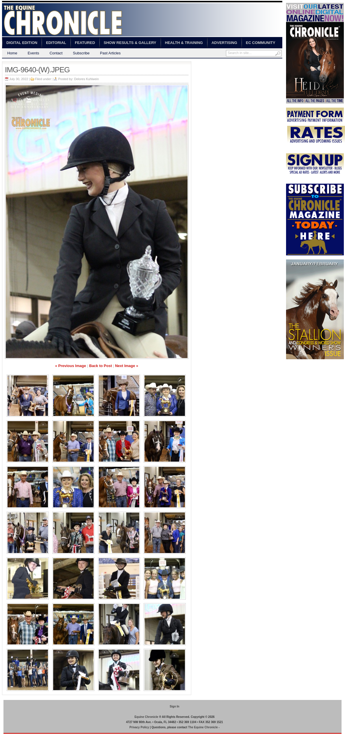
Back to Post (100, 366)
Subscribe (81, 53)
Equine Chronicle (146, 716)
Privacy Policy (139, 727)
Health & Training (184, 42)
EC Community (260, 42)
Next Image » (126, 366)
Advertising (224, 42)
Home (12, 53)
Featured (85, 42)
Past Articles (110, 53)
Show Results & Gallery (130, 42)
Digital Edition (21, 42)
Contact (55, 53)
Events (33, 53)
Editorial (56, 42)
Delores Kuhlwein (86, 79)
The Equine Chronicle (203, 727)
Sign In (174, 706)
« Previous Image (70, 366)
